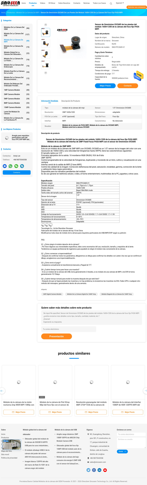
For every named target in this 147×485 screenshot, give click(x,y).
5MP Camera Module (16, 98)
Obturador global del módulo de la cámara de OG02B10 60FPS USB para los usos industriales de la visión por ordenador (37, 442)
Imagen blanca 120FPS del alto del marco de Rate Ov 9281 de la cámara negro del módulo (37, 465)
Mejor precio (105, 86)
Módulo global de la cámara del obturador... (16, 53)
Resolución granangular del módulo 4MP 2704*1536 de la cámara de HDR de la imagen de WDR (91, 405)
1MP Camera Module (16, 90)
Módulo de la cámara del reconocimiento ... (16, 78)
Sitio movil (5, 454)
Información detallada (49, 101)
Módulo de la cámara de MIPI (16, 41)
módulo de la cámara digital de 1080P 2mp (81, 294)
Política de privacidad (9, 458)
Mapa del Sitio (6, 451)
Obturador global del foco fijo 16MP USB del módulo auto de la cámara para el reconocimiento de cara (69, 449)
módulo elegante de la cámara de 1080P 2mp (117, 294)
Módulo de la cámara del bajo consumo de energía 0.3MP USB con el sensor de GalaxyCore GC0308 (69, 460)
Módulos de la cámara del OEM (16, 28)
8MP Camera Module (16, 103)
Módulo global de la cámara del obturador (35, 432)
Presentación (56, 336)
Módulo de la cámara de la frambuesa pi (16, 119)
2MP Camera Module (16, 94)
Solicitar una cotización (136, 7)
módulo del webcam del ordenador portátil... (16, 85)
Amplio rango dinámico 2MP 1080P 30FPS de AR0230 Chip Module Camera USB (68, 437)
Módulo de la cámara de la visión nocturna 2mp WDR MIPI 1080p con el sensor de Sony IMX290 (18, 405)
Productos (5, 438)
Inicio (3, 434)
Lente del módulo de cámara (16, 113)
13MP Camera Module (16, 107)
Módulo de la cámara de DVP (16, 47)
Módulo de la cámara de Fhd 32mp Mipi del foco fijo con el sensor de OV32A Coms (55, 405)
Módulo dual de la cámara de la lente (16, 72)
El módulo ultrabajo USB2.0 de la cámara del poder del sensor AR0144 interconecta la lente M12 (37, 454)
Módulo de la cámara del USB (16, 34)
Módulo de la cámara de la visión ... (16, 60)
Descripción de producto (70, 101)
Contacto (16, 172)
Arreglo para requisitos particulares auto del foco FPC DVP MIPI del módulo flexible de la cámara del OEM (20, 137)
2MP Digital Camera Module (52, 294)
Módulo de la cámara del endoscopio (16, 66)
